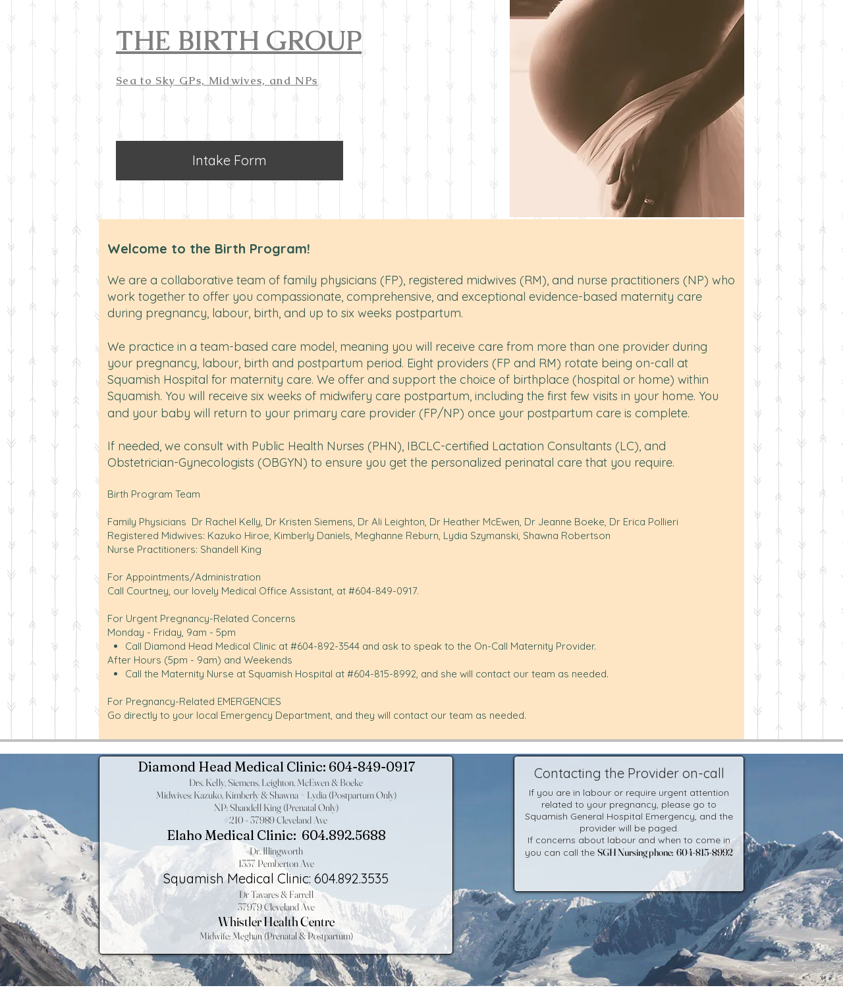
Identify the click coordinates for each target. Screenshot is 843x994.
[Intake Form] (229, 160)
